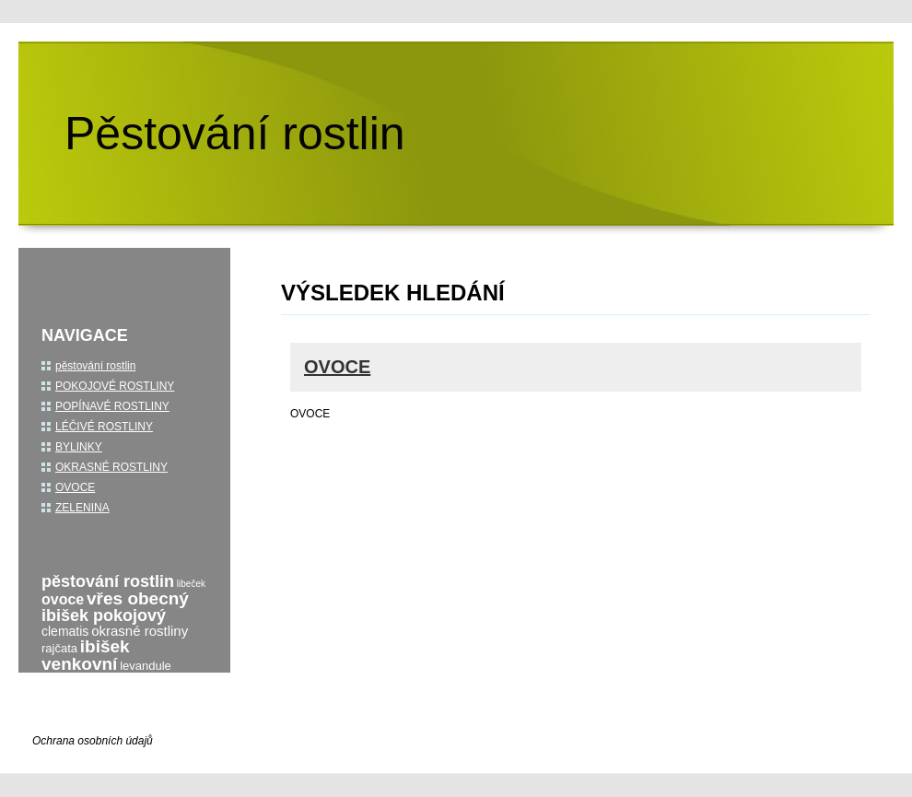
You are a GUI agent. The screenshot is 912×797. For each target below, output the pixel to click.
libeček (191, 584)
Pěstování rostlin (234, 133)
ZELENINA (82, 507)
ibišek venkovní (85, 655)
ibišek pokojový (103, 615)
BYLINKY (78, 446)
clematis (64, 631)
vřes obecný (138, 598)
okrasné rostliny (139, 631)
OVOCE (337, 367)
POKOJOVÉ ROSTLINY (114, 386)
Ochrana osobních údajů (92, 740)
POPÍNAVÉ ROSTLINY (112, 406)
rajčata (59, 648)
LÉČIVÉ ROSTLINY (104, 426)
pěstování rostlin (95, 365)
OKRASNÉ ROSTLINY (111, 467)
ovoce (62, 599)
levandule (145, 666)
